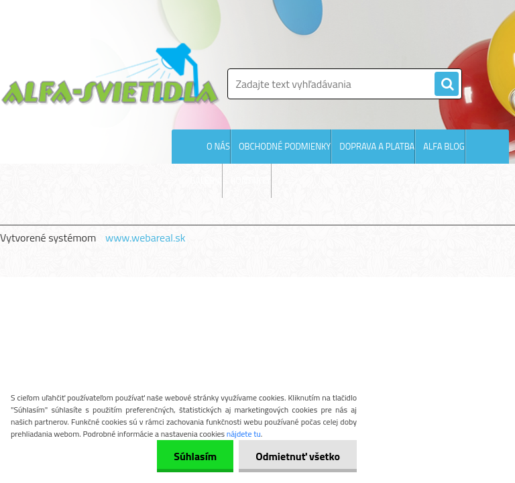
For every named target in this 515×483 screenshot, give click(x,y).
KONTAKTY (251, 180)
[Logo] (110, 74)
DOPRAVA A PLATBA (376, 146)
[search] (447, 84)
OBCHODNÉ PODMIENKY (285, 146)
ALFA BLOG (444, 146)
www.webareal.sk (145, 237)
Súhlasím (195, 456)
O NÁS (218, 146)
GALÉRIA (206, 180)
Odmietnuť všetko (297, 456)
